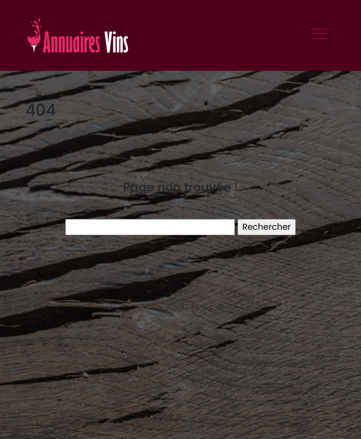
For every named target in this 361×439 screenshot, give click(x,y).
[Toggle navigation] (319, 35)
